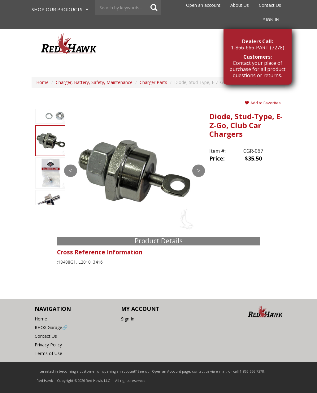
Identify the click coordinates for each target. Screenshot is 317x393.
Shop (57, 9)
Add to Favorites (263, 103)
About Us (239, 5)
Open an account (203, 5)
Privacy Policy (48, 345)
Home (41, 319)
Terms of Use (48, 353)
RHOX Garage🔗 (51, 327)
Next (198, 171)
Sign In (271, 20)
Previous (70, 171)
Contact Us (270, 5)
